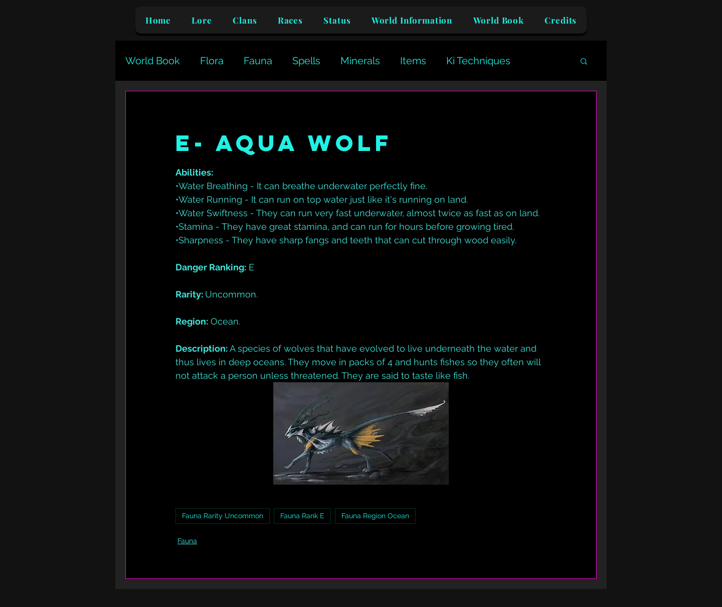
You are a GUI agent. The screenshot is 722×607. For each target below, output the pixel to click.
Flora (212, 61)
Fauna (258, 61)
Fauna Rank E (302, 516)
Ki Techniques (478, 61)
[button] (584, 61)
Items (413, 61)
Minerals (360, 61)
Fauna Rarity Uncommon (222, 516)
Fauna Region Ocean (375, 516)
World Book (152, 61)
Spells (306, 61)
